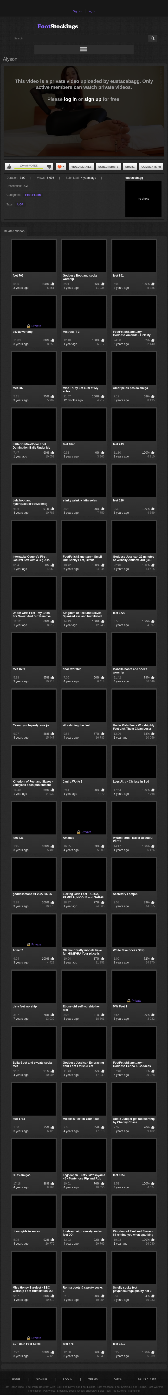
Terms (93, 1379)
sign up (92, 99)
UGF (20, 204)
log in (70, 99)
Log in (91, 11)
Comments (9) (151, 166)
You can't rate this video (9, 166)
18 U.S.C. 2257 (147, 1379)
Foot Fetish (33, 195)
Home (16, 1379)
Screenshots (108, 166)
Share (130, 166)
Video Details (81, 166)
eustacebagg (134, 177)
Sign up (77, 11)
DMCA (118, 1379)
